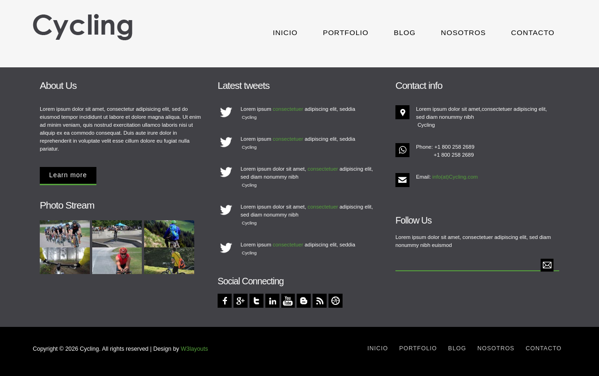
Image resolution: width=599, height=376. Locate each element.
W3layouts (194, 349)
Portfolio (346, 32)
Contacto (533, 32)
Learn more (68, 175)
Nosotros (463, 32)
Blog (405, 32)
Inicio (285, 32)
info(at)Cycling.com (455, 177)
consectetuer (288, 109)
